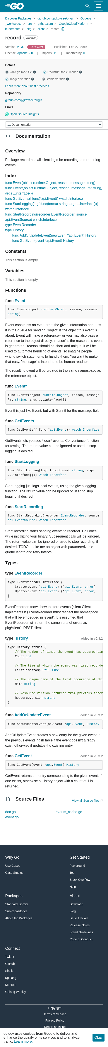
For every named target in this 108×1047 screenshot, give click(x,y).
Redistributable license (62, 72)
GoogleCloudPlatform (73, 23)
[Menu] (54, 124)
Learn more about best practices (27, 86)
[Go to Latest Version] (36, 47)
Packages (13, 896)
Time (55, 670)
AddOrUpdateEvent (32, 715)
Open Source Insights (22, 114)
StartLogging (27, 461)
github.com (45, 23)
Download (76, 904)
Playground (77, 865)
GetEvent (23, 756)
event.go (12, 817)
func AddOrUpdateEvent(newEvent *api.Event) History (54, 235)
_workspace (13, 23)
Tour (72, 872)
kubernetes (12, 29)
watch (76, 430)
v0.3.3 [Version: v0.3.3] (15, 47)
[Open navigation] (98, 6)
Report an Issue (55, 1027)
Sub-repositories (16, 911)
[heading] (18, 6)
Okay (98, 1037)
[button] (7, 72)
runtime (47, 309)
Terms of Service (54, 1014)
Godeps (86, 18)
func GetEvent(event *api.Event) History (43, 240)
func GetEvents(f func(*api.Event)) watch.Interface (44, 198)
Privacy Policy (54, 1020)
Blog (73, 911)
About (75, 896)
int (28, 656)
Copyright (54, 1008)
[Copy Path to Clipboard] (63, 29)
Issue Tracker (79, 918)
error (89, 587)
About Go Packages (19, 918)
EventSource (25, 520)
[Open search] (88, 6)
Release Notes (80, 925)
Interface (91, 430)
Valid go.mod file (20, 72)
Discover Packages (18, 18)
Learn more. (23, 1041)
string (13, 314)
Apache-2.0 (25, 53)
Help (73, 886)
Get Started (80, 857)
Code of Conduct (81, 939)
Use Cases (12, 865)
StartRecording (29, 507)
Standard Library (16, 904)
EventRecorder (73, 515)
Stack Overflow (80, 879)
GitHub (10, 964)
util (46, 670)
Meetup (10, 985)
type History (14, 230)
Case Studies (14, 872)
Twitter (9, 957)
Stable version (55, 79)
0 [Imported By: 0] (75, 53)
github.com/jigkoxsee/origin (56, 18)
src (30, 23)
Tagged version (19, 79)
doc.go (10, 812)
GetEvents (24, 421)
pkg (28, 29)
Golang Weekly (15, 992)
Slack (9, 971)
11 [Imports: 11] (49, 53)
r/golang (10, 978)
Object (60, 309)
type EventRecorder (20, 225)
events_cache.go (69, 812)
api (52, 430)
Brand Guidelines (81, 932)
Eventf (21, 386)
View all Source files (85, 800)
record (55, 29)
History (21, 638)
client (41, 29)
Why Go (12, 857)
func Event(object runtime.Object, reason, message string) (50, 183)
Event (20, 301)
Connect (12, 948)
